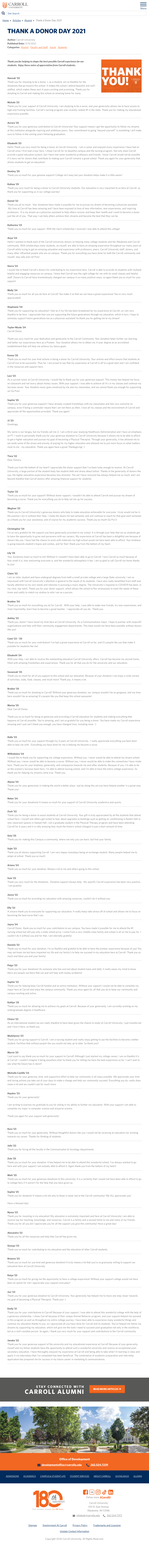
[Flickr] (91, 1491)
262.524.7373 (114, 1515)
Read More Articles (105, 1389)
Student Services (79, 1476)
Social (53, 47)
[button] (143, 1537)
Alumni (28, 20)
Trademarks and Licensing (107, 1525)
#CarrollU (105, 1497)
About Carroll (102, 1476)
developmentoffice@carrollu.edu (62, 1464)
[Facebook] (85, 1491)
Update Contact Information (74, 1531)
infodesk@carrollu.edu (88, 1515)
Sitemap (32, 1525)
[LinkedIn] (110, 1491)
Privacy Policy (80, 1525)
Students (62, 47)
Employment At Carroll (55, 1525)
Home (6, 20)
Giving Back (122, 1476)
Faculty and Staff (39, 47)
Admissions (12, 1476)
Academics (29, 1476)
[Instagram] (98, 1491)
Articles (17, 20)
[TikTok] (104, 1491)
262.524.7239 (99, 1464)
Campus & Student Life (53, 1476)
